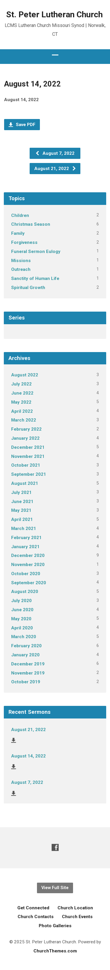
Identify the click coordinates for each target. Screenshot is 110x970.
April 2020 (22, 628)
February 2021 (26, 537)
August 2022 (24, 375)
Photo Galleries (55, 925)
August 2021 (24, 483)
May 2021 (21, 510)
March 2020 (23, 636)
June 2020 (22, 609)
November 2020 (28, 564)
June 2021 (22, 501)
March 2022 (23, 420)
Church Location (75, 907)
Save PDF (22, 124)
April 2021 (22, 519)
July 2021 (21, 492)
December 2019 (28, 664)
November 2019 (28, 673)
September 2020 (28, 582)
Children (20, 215)
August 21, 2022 (55, 168)
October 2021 (25, 465)
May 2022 (21, 402)
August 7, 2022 (55, 153)
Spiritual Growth (28, 287)
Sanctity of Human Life (35, 278)
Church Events (77, 916)
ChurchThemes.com (55, 951)
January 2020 (25, 655)
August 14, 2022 (28, 756)
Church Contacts (36, 916)
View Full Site (55, 887)
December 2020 (28, 555)
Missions (21, 260)
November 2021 (28, 456)
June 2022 (22, 393)
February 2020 (26, 645)
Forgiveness (24, 242)
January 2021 (25, 546)
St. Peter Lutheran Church (54, 14)
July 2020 (21, 600)
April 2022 (22, 411)
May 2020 (21, 618)
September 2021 (28, 474)
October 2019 (25, 681)
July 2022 (21, 384)
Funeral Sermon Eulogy (35, 251)
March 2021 (23, 528)
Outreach (21, 269)
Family (18, 233)
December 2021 (28, 447)
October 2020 (25, 573)
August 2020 (24, 591)
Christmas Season (30, 224)
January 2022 (25, 438)
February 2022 (26, 429)
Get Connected (33, 907)
